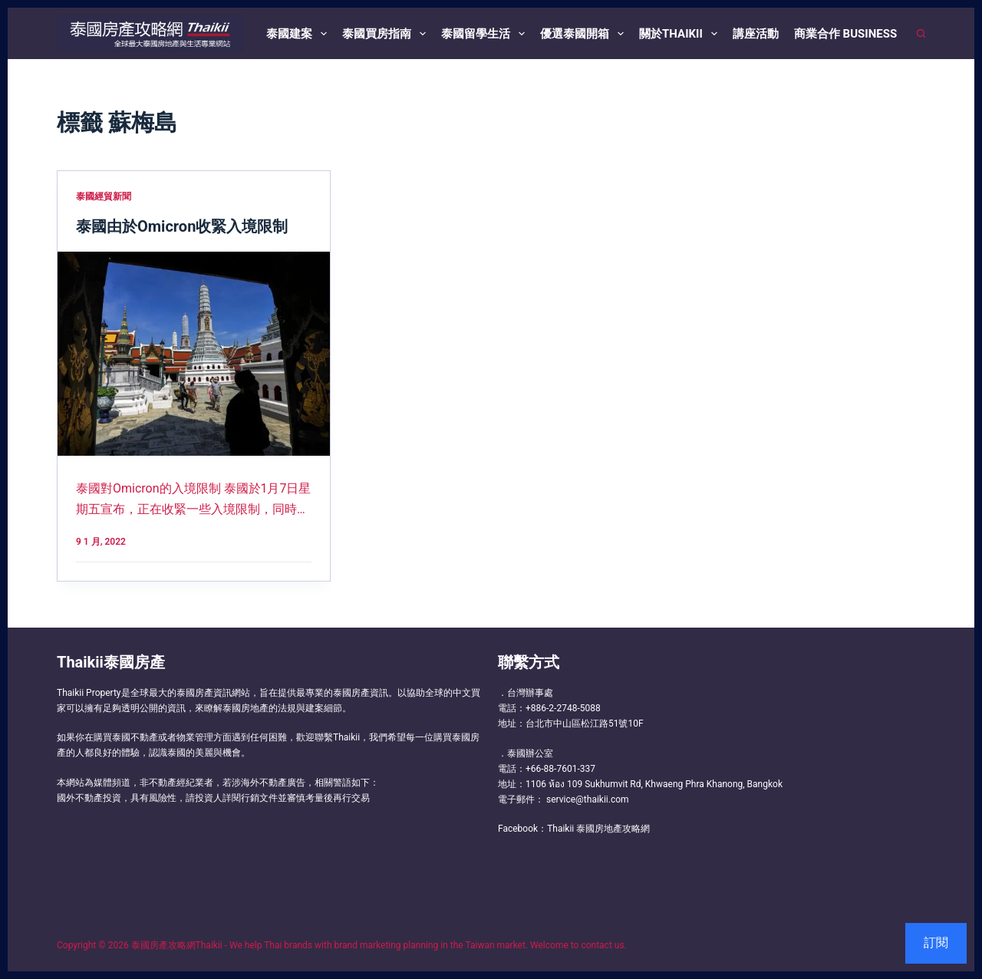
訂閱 (936, 942)
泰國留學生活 (486, 34)
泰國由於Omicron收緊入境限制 (182, 226)
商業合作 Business (845, 34)
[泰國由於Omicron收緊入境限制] (194, 354)
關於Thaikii (681, 34)
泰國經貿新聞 (103, 196)
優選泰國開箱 (585, 34)
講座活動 (756, 34)
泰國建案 (299, 34)
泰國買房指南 (387, 34)
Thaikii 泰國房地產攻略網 (598, 828)
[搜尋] (921, 33)
